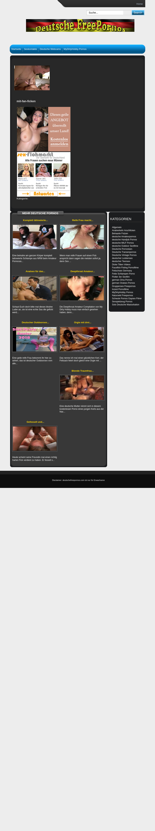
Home (139, 4)
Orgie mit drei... (82, 322)
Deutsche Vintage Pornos (124, 255)
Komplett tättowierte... (35, 220)
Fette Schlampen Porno (123, 273)
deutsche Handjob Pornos (124, 239)
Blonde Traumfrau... (83, 370)
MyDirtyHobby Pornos (75, 49)
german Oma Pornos (122, 280)
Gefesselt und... (35, 422)
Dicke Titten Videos (121, 264)
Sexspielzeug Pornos (122, 301)
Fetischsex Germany (122, 270)
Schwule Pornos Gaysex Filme (126, 298)
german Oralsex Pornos (123, 283)
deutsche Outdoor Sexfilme (125, 246)
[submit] (138, 12)
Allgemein (117, 227)
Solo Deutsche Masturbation (125, 304)
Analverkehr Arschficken (123, 230)
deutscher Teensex (121, 261)
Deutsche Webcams (50, 49)
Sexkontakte (30, 49)
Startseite (16, 49)
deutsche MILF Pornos (123, 243)
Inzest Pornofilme (120, 289)
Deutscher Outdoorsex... (35, 322)
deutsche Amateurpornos (124, 236)
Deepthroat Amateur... (82, 271)
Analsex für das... (35, 271)
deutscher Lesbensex (122, 258)
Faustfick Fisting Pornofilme (125, 267)
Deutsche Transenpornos (124, 252)
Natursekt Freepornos (122, 295)
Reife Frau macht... (82, 220)
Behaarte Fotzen (120, 233)
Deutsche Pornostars (122, 249)
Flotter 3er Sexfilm (121, 277)
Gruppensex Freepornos (123, 286)
